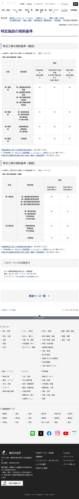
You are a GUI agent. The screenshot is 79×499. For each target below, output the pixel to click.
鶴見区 (70, 418)
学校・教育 (46, 351)
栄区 (30, 418)
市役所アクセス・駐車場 (45, 453)
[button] (39, 296)
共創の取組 (26, 391)
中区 (17, 422)
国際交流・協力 (28, 395)
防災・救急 (6, 331)
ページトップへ (39, 318)
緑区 (56, 422)
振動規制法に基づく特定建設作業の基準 (16, 246)
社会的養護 (46, 362)
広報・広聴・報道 (48, 395)
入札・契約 (26, 376)
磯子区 (44, 413)
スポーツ (6, 387)
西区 (30, 422)
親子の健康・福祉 (48, 336)
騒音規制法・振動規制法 (43, 20)
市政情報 (45, 371)
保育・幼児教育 (47, 343)
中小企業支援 (27, 380)
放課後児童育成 (47, 347)
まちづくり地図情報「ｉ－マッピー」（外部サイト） (34, 152)
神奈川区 (58, 413)
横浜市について (47, 376)
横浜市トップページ (17, 18)
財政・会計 (46, 391)
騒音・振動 (27, 20)
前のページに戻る (9, 310)
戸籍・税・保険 (28, 340)
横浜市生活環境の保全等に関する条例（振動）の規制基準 (22, 252)
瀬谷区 (44, 418)
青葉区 (4, 413)
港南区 (4, 418)
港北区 (17, 418)
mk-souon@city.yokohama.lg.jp (27, 276)
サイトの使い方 (69, 464)
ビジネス (30, 18)
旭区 (17, 413)
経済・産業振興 (28, 384)
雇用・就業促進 (28, 387)
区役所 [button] (22, 4)
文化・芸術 (7, 384)
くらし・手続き (27, 331)
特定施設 (57, 20)
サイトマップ (68, 456)
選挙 (43, 398)
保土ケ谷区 (45, 422)
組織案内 (39, 456)
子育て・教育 (46, 331)
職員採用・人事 (47, 387)
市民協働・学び (28, 343)
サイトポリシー (69, 460)
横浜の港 (6, 376)
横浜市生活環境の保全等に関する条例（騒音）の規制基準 (22, 155)
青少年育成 (46, 355)
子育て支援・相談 (48, 340)
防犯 (4, 347)
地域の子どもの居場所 (50, 358)
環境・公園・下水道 (57, 18)
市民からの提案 (41, 468)
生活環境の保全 (15, 20)
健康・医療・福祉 (68, 331)
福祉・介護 (66, 340)
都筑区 (57, 418)
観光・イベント (7, 371)
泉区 (30, 413)
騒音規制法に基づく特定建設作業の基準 (16, 150)
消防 (4, 340)
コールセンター (39, 4)
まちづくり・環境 (29, 347)
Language (67, 453)
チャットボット (50, 4)
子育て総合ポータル (49, 366)
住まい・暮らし (28, 336)
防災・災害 (7, 336)
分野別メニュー (41, 18)
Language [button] (29, 4)
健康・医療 (66, 336)
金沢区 (70, 413)
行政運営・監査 (47, 384)
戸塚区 (4, 422)
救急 (4, 343)
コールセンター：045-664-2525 (47, 460)
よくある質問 (41, 464)
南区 (69, 422)
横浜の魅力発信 (8, 391)
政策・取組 (46, 380)
